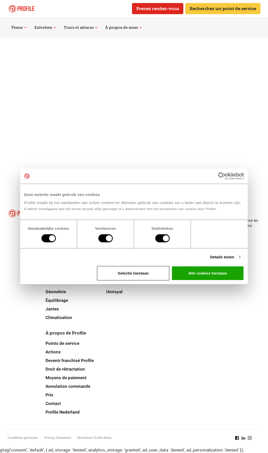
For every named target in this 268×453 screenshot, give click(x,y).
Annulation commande (68, 386)
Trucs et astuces (81, 27)
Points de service (62, 343)
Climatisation (59, 317)
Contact (53, 403)
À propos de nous (123, 27)
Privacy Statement (57, 438)
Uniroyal (114, 291)
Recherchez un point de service (223, 8)
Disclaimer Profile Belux (94, 438)
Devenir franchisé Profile (70, 360)
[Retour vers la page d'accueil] (21, 9)
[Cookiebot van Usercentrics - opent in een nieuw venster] (222, 176)
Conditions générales (23, 438)
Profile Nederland (63, 412)
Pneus (19, 27)
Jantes (52, 308)
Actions (53, 351)
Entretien (45, 27)
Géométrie (56, 291)
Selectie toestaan (133, 273)
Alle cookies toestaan (207, 273)
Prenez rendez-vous (157, 8)
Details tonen (222, 257)
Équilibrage (57, 300)
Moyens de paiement (66, 377)
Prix (49, 394)
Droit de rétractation (65, 369)
